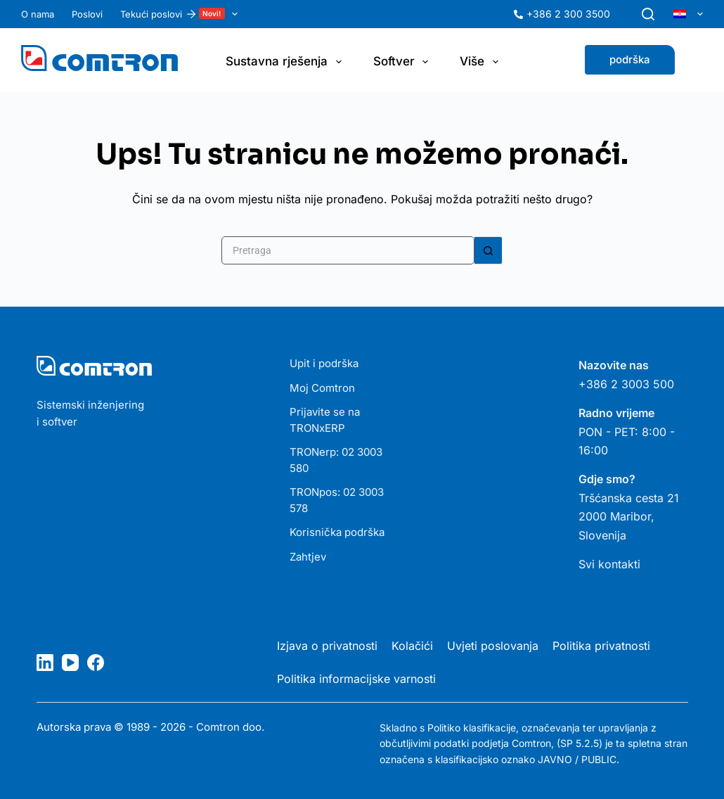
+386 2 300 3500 (568, 14)
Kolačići (412, 646)
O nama (37, 14)
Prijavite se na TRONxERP (325, 420)
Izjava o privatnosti (327, 646)
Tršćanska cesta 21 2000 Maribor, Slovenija (628, 516)
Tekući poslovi (181, 14)
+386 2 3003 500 (626, 384)
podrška (629, 59)
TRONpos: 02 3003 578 (337, 500)
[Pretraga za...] (347, 250)
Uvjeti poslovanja (492, 646)
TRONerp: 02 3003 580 (336, 460)
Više (481, 61)
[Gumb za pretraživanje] (488, 250)
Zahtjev (308, 556)
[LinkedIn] (45, 662)
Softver (403, 61)
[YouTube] (70, 662)
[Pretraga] (648, 14)
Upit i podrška (324, 363)
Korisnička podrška (337, 532)
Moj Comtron (322, 388)
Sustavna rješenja (286, 61)
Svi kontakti (609, 564)
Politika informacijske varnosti (356, 679)
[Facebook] (95, 662)
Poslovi (87, 14)
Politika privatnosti (601, 646)
